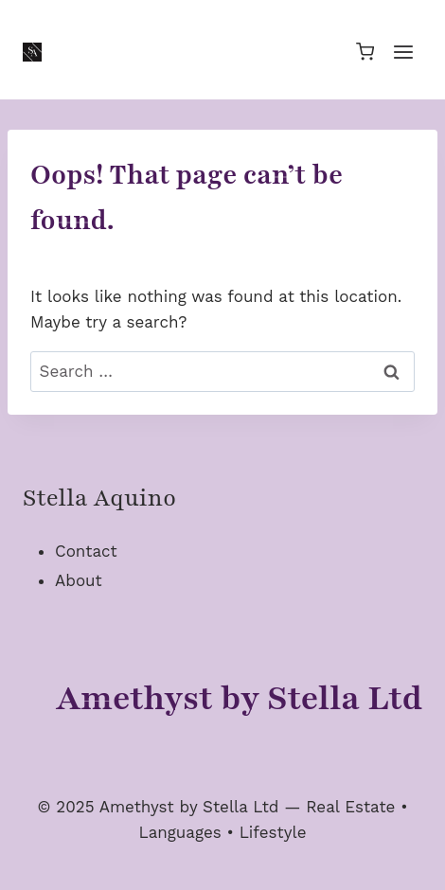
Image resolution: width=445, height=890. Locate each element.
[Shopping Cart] (365, 52)
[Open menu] (402, 51)
